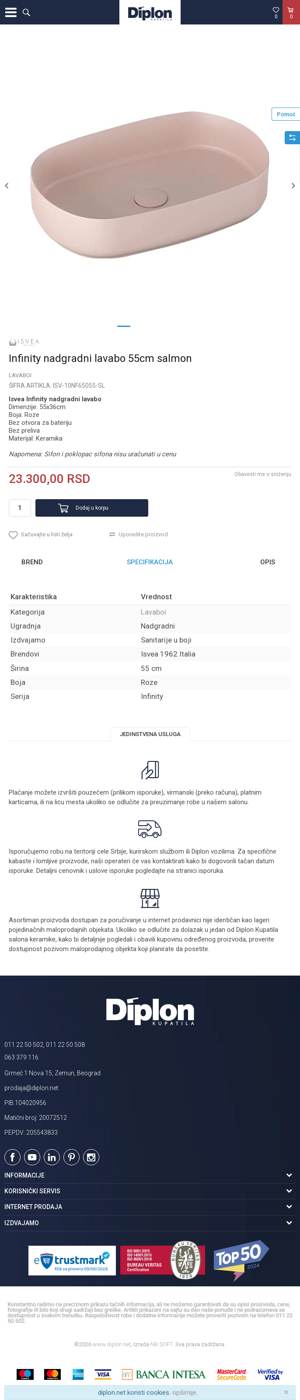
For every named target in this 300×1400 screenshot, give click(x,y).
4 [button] (176, 325)
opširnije (184, 1393)
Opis (267, 562)
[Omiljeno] (276, 13)
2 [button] (141, 325)
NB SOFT (161, 1344)
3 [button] (158, 325)
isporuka (211, 871)
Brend (32, 562)
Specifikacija (150, 562)
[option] (150, 185)
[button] (26, 12)
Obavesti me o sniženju (262, 474)
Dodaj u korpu (92, 508)
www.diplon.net (112, 1344)
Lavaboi (20, 375)
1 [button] (124, 325)
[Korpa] (291, 21)
